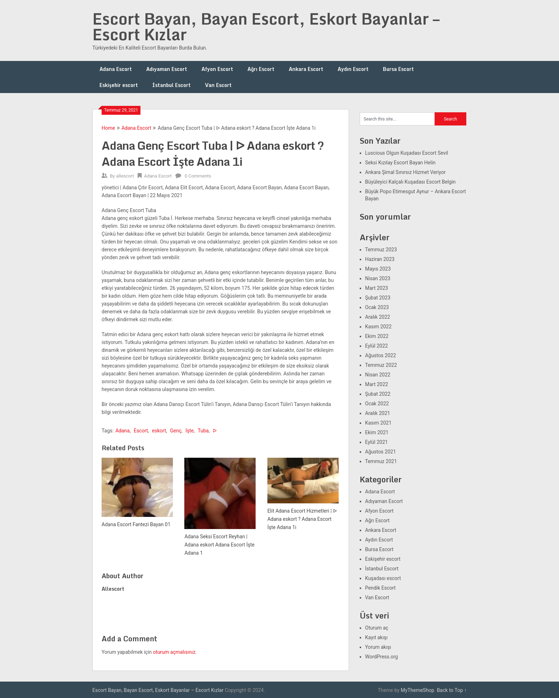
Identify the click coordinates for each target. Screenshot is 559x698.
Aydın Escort (353, 69)
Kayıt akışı (376, 637)
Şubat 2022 (377, 394)
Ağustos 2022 (380, 355)
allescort (125, 176)
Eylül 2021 (376, 442)
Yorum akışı (378, 647)
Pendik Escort (380, 588)
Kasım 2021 (378, 423)
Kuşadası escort (383, 578)
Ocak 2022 (377, 403)
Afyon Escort (217, 69)
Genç (175, 430)
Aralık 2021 (377, 413)
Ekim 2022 (377, 336)
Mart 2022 (376, 384)
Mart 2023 (376, 288)
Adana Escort (115, 69)
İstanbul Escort (171, 85)
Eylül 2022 (376, 346)
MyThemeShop (417, 690)
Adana (123, 430)
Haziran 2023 (380, 259)
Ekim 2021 (377, 432)
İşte (189, 430)
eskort (159, 430)
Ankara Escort (306, 69)
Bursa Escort (398, 69)
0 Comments (198, 176)
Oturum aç (376, 628)
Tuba (203, 430)
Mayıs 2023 (378, 269)
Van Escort (218, 85)
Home (108, 128)
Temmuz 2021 (381, 461)
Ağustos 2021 (380, 452)
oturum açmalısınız (174, 652)
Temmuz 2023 (381, 249)
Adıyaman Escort (166, 69)
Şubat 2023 (377, 298)
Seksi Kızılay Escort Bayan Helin (400, 162)
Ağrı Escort (261, 69)
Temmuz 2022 (381, 365)
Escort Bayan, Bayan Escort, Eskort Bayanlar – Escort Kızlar (266, 26)
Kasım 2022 (378, 326)
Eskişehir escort (118, 85)
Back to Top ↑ (452, 690)
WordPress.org (381, 656)
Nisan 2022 (377, 375)
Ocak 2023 (377, 307)
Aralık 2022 (377, 317)
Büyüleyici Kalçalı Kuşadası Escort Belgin (410, 182)
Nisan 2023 (377, 278)
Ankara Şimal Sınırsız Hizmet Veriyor (405, 172)
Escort (141, 430)
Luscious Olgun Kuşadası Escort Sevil (406, 153)
